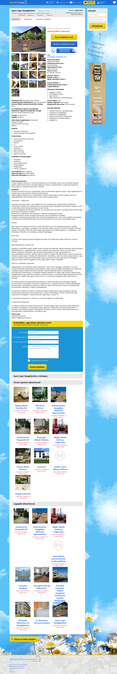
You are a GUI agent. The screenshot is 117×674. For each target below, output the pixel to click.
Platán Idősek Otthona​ (23, 468)
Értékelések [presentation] (28, 19)
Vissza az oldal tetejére (23, 639)
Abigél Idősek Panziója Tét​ (21, 406)
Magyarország (21, 13)
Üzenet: (24, 347)
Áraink (11, 670)
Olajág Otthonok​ (23, 494)
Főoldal (18, 2)
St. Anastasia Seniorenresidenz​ (42, 621)
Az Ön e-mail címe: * (20, 342)
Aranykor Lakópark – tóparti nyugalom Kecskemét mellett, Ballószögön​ (60, 593)
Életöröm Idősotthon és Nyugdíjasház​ (23, 623)
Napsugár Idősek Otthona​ (41, 438)
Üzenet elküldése (37, 367)
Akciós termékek (76, 2)
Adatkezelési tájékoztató (16, 666)
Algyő (48, 13)
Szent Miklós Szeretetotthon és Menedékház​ (58, 558)
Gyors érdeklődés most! (64, 37)
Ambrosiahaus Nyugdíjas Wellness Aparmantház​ (58, 409)
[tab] (15, 19)
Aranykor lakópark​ (23, 586)
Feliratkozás (97, 26)
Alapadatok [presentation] (15, 19)
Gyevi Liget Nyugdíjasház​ (60, 621)
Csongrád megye (40, 13)
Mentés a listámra (45, 10)
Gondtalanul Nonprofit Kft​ (23, 438)
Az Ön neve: (23, 332)
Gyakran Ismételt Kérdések (17, 668)
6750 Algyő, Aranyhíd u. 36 (56, 57)
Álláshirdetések (62, 3)
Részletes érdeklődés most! (64, 44)
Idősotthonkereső (50, 2)
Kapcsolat (12, 672)
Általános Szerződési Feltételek (18, 665)
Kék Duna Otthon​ (39, 406)
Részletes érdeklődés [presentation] (43, 19)
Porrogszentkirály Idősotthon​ (42, 586)
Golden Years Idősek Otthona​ (60, 468)
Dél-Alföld (30, 13)
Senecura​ (41, 467)
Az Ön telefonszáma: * (19, 337)
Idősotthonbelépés (101, 2)
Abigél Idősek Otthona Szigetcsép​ (60, 440)
